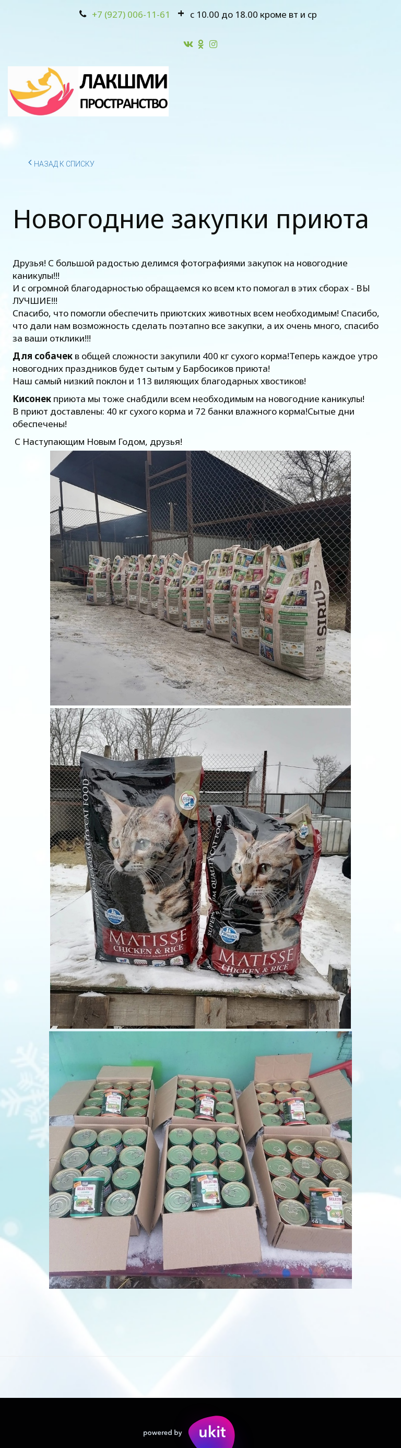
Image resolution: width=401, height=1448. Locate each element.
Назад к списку (61, 162)
